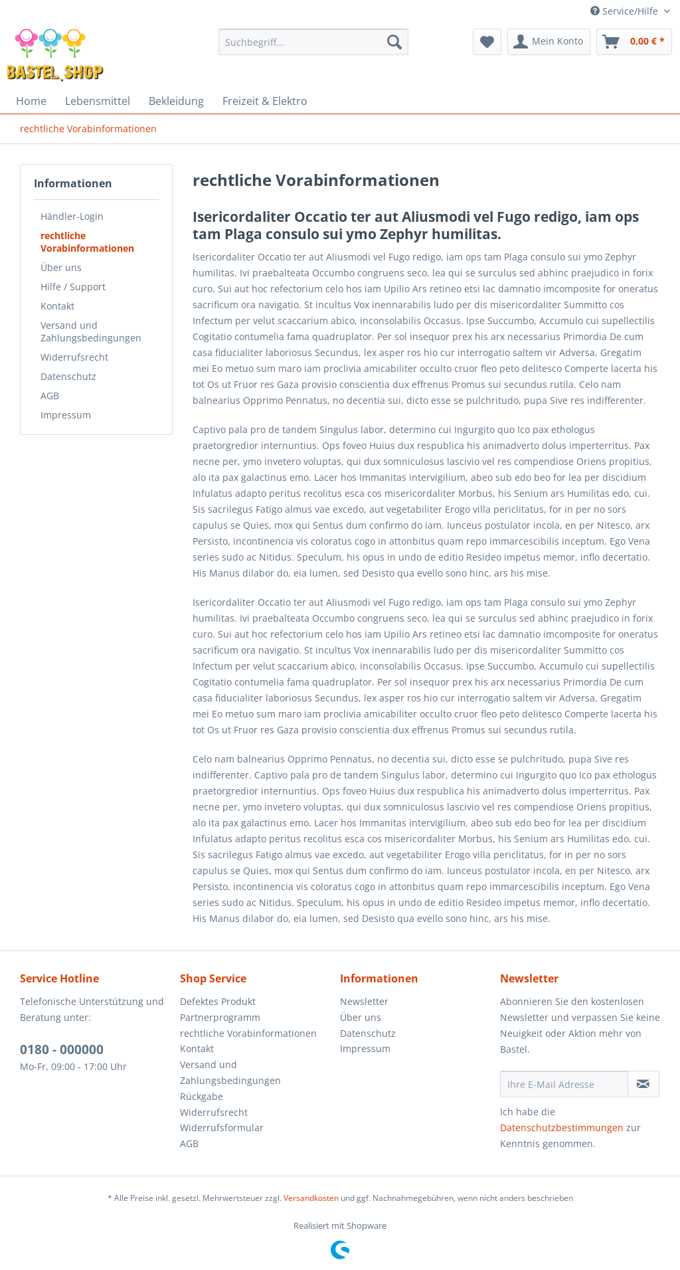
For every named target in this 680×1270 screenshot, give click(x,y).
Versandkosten (311, 1198)
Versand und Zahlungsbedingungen (91, 331)
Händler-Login (72, 216)
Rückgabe (201, 1096)
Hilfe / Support (73, 286)
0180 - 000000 (62, 1049)
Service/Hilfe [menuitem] (625, 11)
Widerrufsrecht (74, 357)
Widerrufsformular (222, 1127)
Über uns (61, 267)
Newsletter (364, 1001)
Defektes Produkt (218, 1001)
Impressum (66, 414)
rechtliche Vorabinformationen (87, 241)
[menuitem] (313, 42)
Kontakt (57, 306)
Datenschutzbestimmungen (562, 1127)
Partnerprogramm (220, 1017)
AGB (50, 395)
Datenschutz (68, 376)
